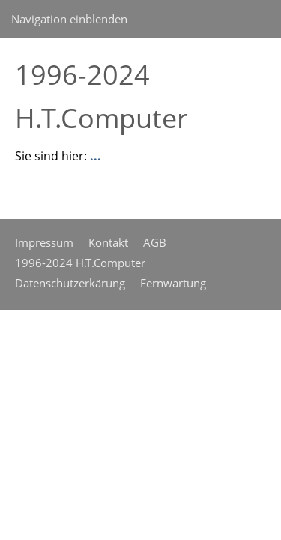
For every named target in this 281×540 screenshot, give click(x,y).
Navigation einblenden (69, 18)
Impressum (44, 242)
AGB (154, 242)
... (95, 156)
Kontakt (108, 242)
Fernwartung (173, 282)
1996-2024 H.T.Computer (80, 262)
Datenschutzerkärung (70, 282)
